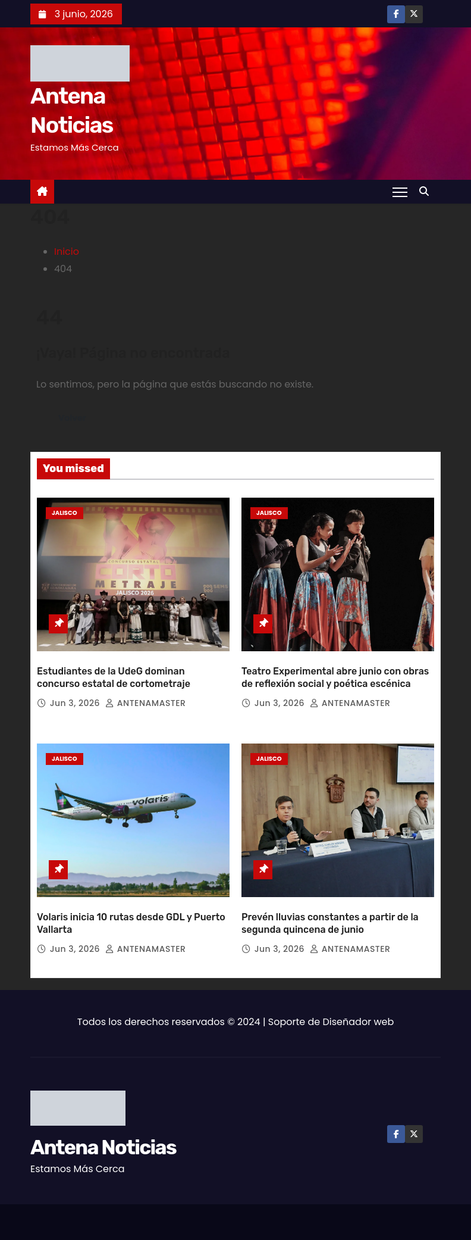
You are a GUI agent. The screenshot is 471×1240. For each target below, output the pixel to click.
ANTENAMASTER (145, 698)
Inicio (66, 251)
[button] (427, 191)
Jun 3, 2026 (76, 698)
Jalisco (64, 512)
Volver (72, 418)
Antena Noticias (103, 1137)
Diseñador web (358, 1011)
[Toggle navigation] (400, 192)
